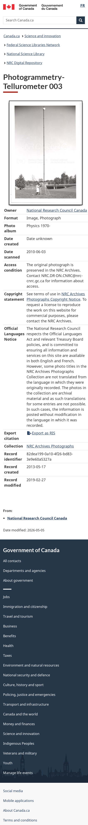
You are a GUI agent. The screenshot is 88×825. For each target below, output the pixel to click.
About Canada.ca (16, 810)
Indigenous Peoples (18, 743)
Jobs (6, 597)
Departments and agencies (24, 570)
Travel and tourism (18, 616)
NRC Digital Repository (24, 63)
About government (18, 580)
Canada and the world (20, 714)
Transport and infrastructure (26, 704)
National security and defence (26, 675)
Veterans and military (20, 753)
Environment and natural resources (31, 665)
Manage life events (18, 773)
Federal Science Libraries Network (33, 45)
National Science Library (25, 54)
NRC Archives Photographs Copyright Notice (56, 296)
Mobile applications (18, 800)
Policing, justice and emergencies (29, 694)
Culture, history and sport (23, 685)
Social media (13, 791)
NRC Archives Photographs (50, 446)
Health (8, 645)
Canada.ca (12, 36)
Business (10, 626)
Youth (7, 763)
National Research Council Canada (57, 210)
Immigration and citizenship (25, 606)
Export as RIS (41, 432)
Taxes (7, 655)
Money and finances (19, 724)
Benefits (9, 636)
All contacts (12, 561)
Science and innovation (42, 36)
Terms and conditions (20, 820)
